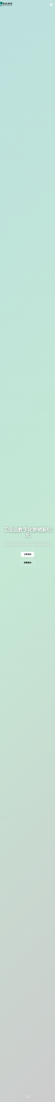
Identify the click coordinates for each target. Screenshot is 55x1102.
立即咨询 (27, 554)
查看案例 (27, 563)
